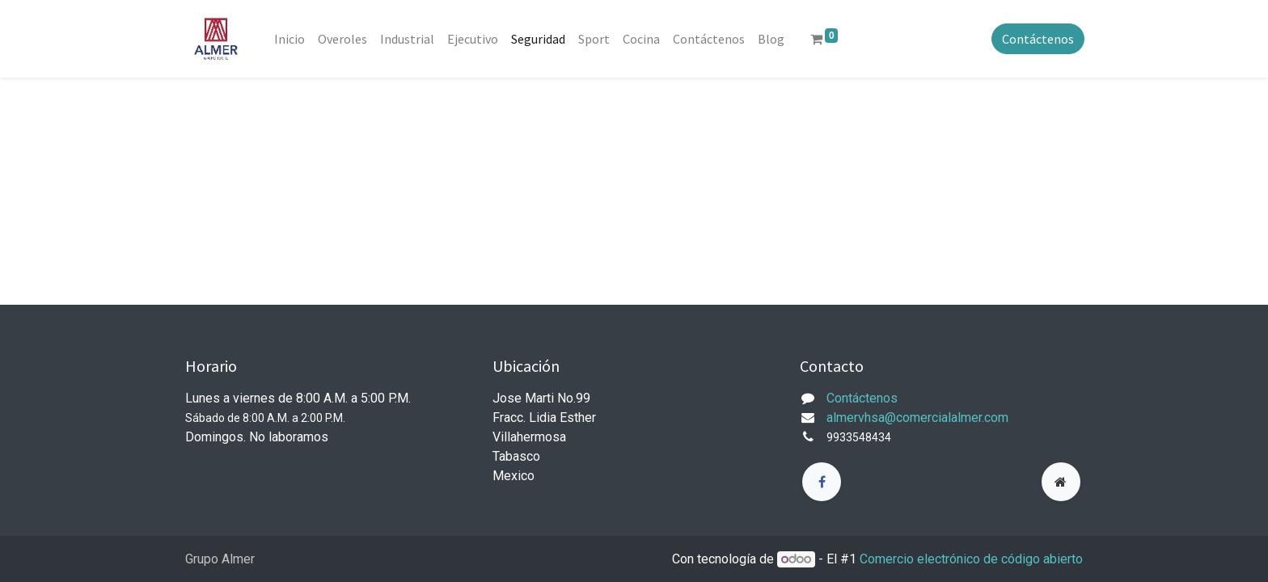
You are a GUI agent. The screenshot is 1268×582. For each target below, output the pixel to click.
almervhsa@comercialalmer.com (917, 417)
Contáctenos (1036, 39)
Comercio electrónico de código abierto (971, 559)
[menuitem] (291, 39)
